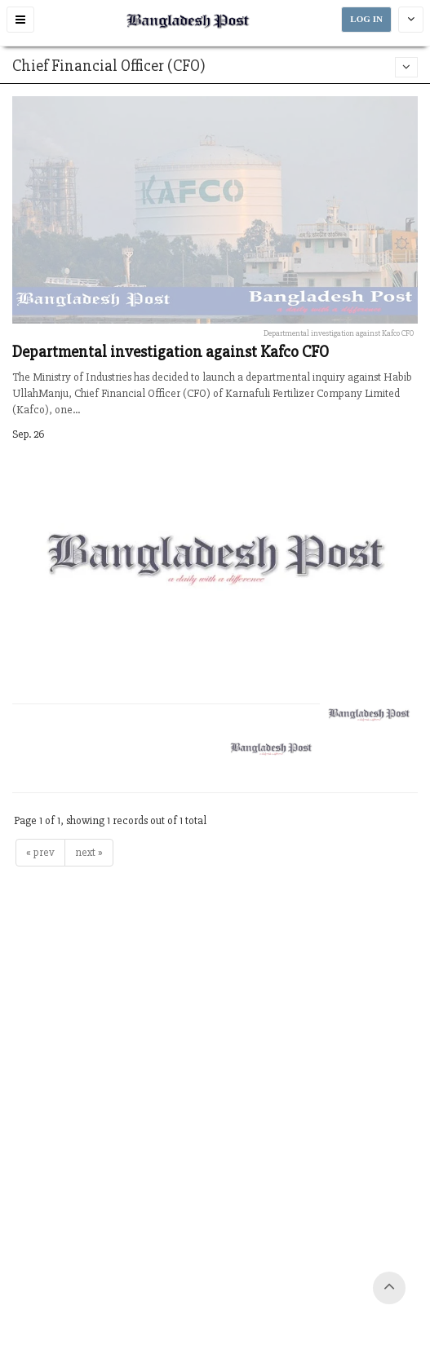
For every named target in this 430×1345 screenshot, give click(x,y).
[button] (20, 20)
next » (89, 852)
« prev (40, 852)
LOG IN (366, 19)
